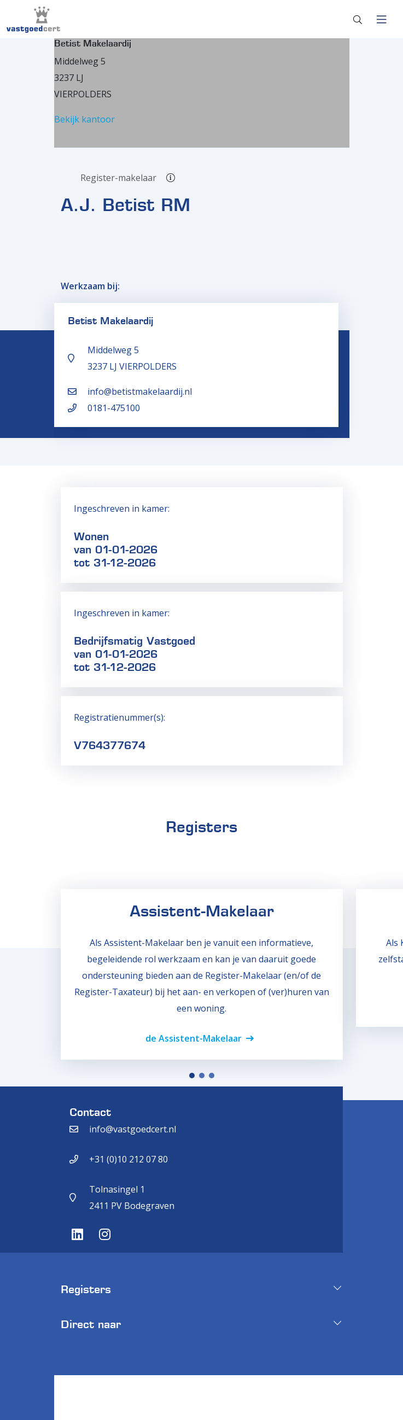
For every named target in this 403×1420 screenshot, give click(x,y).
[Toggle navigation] (381, 19)
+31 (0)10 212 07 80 (128, 1159)
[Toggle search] (357, 19)
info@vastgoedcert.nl (132, 1129)
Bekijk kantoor (84, 119)
